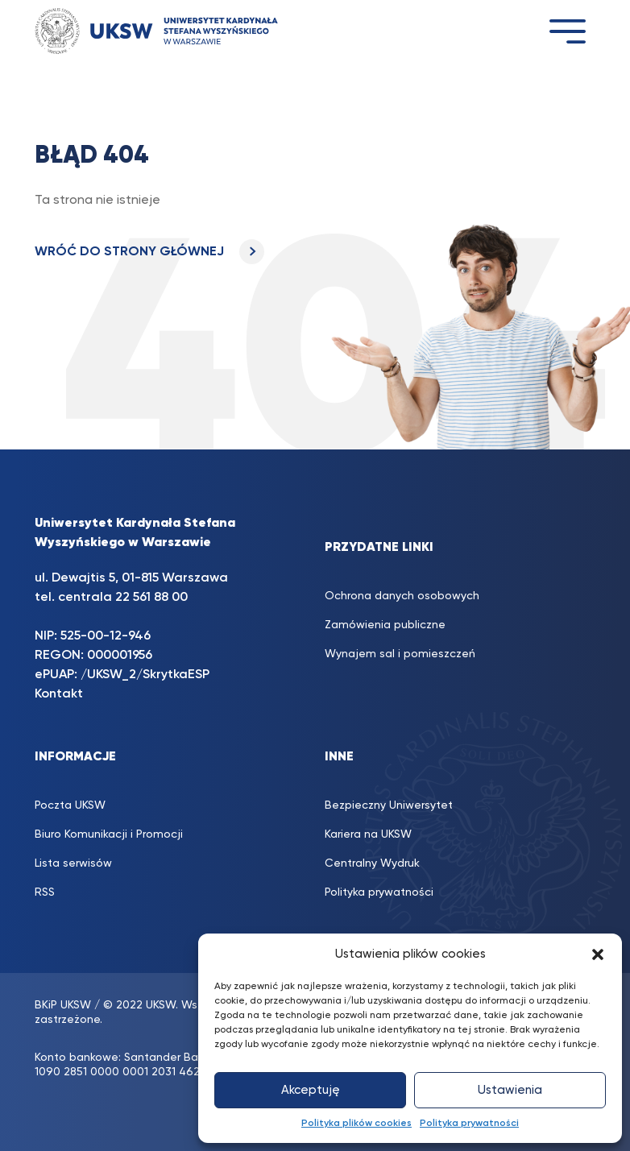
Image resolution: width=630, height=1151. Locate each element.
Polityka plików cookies (356, 1123)
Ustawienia (510, 1090)
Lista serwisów (73, 863)
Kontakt (59, 694)
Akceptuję (310, 1090)
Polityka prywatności (469, 1123)
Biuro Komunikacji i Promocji (109, 834)
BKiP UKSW (63, 1005)
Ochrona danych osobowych (402, 596)
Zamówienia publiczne (385, 625)
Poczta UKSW (70, 805)
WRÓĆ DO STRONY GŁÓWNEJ (149, 252)
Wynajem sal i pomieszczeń (400, 654)
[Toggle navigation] (567, 31)
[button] (598, 954)
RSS (45, 892)
